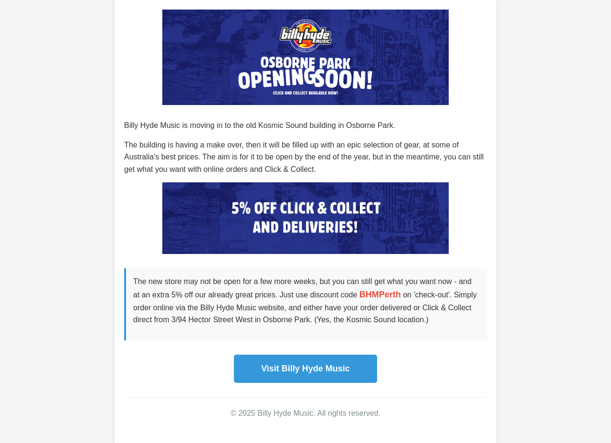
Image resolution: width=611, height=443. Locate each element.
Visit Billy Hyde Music (305, 368)
